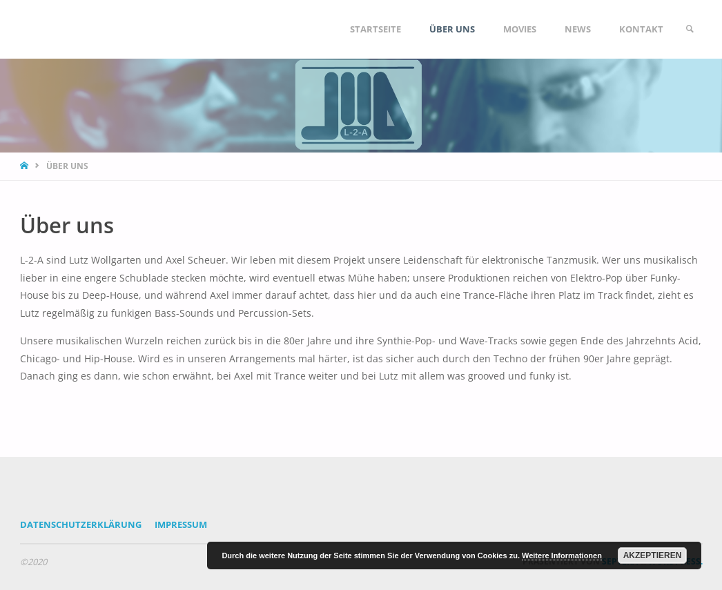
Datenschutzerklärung (81, 524)
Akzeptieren (652, 555)
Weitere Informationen (562, 555)
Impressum (181, 524)
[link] (689, 29)
